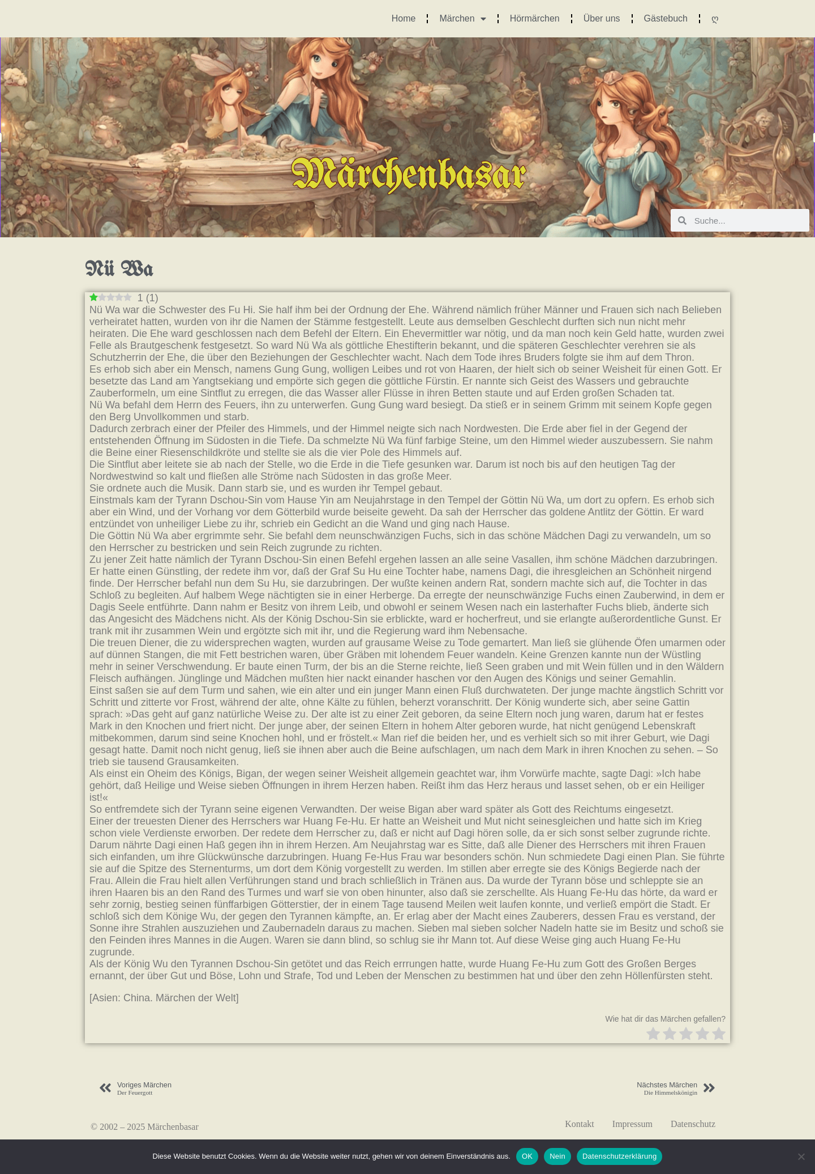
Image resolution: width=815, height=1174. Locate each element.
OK (527, 1156)
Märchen (462, 18)
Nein (557, 1156)
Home (404, 18)
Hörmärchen (535, 18)
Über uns (602, 18)
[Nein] (801, 1156)
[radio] (653, 1035)
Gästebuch (666, 18)
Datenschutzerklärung (619, 1156)
